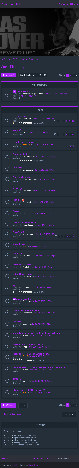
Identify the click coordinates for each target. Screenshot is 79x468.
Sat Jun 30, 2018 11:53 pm (42, 301)
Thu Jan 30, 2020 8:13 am (40, 213)
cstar (25, 132)
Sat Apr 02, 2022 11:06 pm (44, 119)
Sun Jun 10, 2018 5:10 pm (39, 347)
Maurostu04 (28, 256)
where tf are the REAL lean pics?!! (29, 390)
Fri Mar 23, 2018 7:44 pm (39, 356)
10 (73, 121)
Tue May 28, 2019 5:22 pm (45, 225)
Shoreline (17, 253)
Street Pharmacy (12, 67)
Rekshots (27, 144)
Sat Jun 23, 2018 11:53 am (45, 313)
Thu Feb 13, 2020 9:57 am (44, 202)
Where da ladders (21, 177)
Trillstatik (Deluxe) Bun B (24, 222)
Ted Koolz (27, 119)
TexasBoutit (28, 225)
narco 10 (17, 378)
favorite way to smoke (23, 142)
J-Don (25, 213)
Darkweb (17, 211)
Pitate (25, 347)
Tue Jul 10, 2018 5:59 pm (41, 288)
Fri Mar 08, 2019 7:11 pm (39, 246)
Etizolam (17, 321)
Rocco (25, 335)
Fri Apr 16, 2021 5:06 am (38, 132)
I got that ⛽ (19, 199)
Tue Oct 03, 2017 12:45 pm (40, 392)
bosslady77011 (29, 179)
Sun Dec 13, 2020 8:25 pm (42, 144)
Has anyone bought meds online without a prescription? (40, 367)
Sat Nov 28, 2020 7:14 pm (45, 170)
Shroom (26, 301)
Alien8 (25, 370)
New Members (23, 91)
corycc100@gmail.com (33, 94)
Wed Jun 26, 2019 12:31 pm (55, 94)
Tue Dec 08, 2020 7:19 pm (45, 156)
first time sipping (21, 154)
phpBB (14, 465)
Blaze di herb (19, 244)
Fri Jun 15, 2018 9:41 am (42, 324)
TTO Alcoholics (20, 116)
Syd (14, 285)
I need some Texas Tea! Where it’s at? (31, 354)
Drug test (17, 167)
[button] (76, 75)
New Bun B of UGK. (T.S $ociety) (28, 344)
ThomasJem (28, 156)
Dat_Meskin (28, 191)
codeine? (17, 130)
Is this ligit (18, 188)
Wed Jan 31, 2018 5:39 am (40, 370)
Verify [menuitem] (49, 458)
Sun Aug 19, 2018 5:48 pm (45, 276)
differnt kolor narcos (23, 274)
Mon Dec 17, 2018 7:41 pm (45, 256)
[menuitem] (19, 4)
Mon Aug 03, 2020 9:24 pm (45, 191)
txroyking (27, 324)
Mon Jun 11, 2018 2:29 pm (40, 335)
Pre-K (25, 246)
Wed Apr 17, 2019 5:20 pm (46, 234)
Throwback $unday (22, 264)
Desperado (27, 313)
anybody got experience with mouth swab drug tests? (39, 333)
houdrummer (28, 234)
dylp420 (26, 381)
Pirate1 (26, 267)
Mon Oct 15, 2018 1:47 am (41, 267)
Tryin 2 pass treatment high (26, 310)
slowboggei (28, 170)
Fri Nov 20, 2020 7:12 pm (47, 179)
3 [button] (73, 75)
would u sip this (23, 299)
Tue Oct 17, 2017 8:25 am (41, 381)
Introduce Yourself (28, 96)
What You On (19, 232)
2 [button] (70, 75)
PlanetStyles (33, 465)
